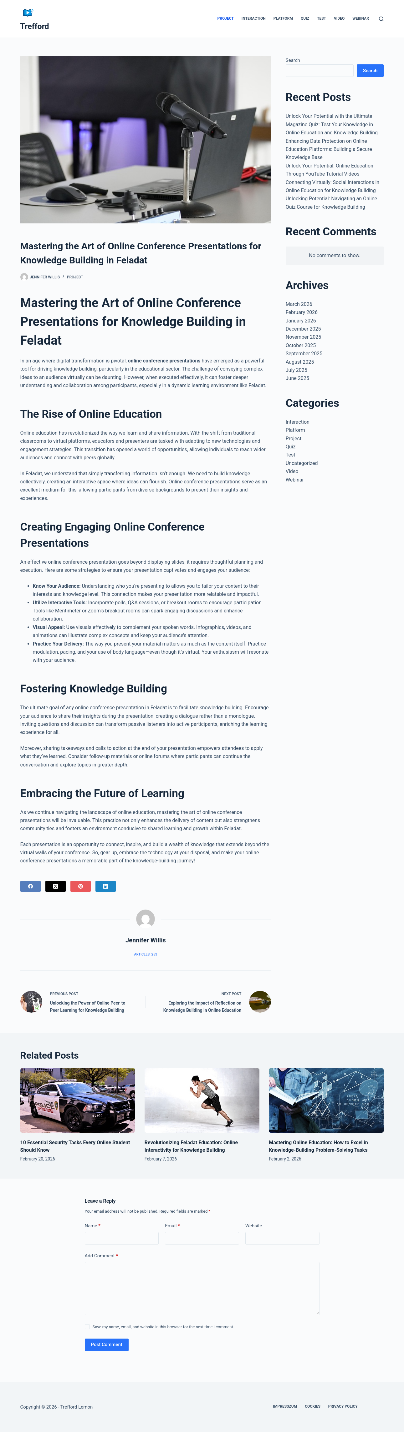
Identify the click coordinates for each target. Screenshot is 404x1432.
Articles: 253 (145, 954)
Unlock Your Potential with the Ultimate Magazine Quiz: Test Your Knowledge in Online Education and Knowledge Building (332, 124)
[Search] (381, 19)
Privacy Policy (343, 1406)
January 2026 (301, 321)
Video (339, 18)
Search (293, 60)
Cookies (312, 1406)
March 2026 (299, 304)
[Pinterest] (80, 886)
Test (321, 18)
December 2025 (303, 329)
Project (225, 18)
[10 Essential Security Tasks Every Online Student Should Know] (77, 1100)
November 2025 (303, 337)
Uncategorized (302, 463)
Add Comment (101, 1256)
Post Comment (106, 1344)
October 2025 (301, 345)
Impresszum (285, 1406)
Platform (283, 18)
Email (172, 1226)
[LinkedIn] (105, 886)
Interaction (254, 18)
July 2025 (296, 370)
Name (93, 1226)
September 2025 (304, 354)
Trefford (34, 26)
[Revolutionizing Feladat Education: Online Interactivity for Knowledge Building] (202, 1100)
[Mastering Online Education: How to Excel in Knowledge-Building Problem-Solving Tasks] (326, 1100)
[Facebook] (30, 886)
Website (253, 1226)
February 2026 (302, 312)
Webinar (360, 18)
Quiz (305, 18)
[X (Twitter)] (55, 886)
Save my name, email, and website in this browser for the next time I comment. (163, 1327)
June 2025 (297, 378)
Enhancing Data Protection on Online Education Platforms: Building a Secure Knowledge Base (329, 149)
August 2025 (300, 362)
